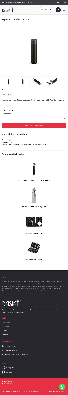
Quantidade (6, 114)
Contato (5, 335)
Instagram (10, 368)
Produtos (5, 327)
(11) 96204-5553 (11, 346)
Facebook (9, 372)
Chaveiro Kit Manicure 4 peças (34, 207)
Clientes (5, 331)
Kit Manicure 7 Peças (34, 259)
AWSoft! (63, 391)
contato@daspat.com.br (14, 350)
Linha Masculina (9, 110)
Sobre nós (6, 323)
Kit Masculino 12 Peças (34, 233)
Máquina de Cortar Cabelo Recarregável (34, 180)
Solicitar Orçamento (34, 125)
